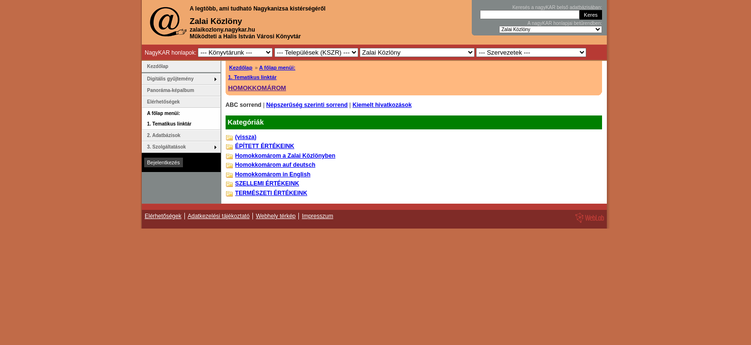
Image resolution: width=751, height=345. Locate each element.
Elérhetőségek (163, 101)
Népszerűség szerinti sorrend (307, 105)
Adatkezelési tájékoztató (219, 216)
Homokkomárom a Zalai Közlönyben (285, 155)
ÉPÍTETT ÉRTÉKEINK (265, 146)
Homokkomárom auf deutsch (275, 164)
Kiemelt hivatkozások (382, 105)
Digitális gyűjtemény (170, 78)
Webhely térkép (276, 216)
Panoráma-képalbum (170, 90)
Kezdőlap (240, 67)
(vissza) (246, 137)
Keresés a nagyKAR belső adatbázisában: (557, 7)
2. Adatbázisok (164, 135)
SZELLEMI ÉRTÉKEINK (267, 183)
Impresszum (317, 216)
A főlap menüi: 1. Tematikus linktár (169, 118)
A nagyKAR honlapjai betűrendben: (564, 23)
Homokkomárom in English (272, 174)
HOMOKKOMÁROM (257, 88)
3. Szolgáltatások (166, 147)
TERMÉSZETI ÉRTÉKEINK (271, 193)
